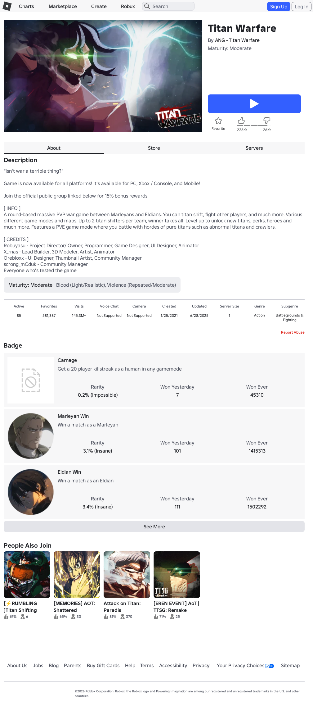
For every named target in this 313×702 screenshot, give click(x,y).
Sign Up (278, 6)
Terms (147, 665)
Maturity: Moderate (230, 48)
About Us (17, 665)
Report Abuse (293, 332)
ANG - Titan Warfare (237, 40)
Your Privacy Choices (245, 665)
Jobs (38, 665)
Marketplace (63, 6)
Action (259, 315)
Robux (128, 6)
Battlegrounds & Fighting (289, 317)
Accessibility (173, 665)
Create (99, 6)
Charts (26, 6)
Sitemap (290, 665)
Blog (54, 665)
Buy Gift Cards (103, 665)
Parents (73, 665)
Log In (301, 6)
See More (154, 526)
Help (130, 665)
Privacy (201, 665)
